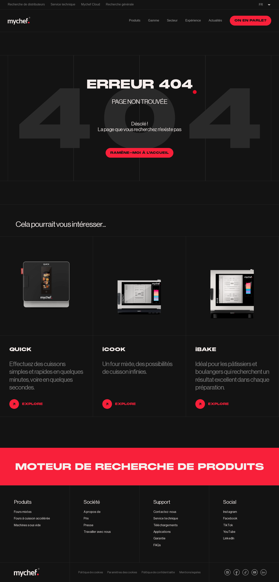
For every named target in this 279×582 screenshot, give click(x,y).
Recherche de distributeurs (26, 4)
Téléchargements (165, 525)
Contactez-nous (164, 511)
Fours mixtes (23, 511)
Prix (86, 518)
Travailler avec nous (97, 531)
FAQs (157, 545)
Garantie (159, 538)
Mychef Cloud (90, 4)
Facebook (230, 518)
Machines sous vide (27, 525)
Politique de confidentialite (158, 572)
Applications (162, 531)
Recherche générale (120, 4)
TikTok (228, 525)
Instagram (230, 511)
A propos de (92, 511)
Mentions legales (190, 572)
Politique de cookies (90, 572)
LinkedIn (228, 538)
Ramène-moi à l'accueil (139, 153)
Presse (88, 525)
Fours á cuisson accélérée (32, 518)
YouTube (229, 531)
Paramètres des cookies (122, 572)
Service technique (63, 4)
